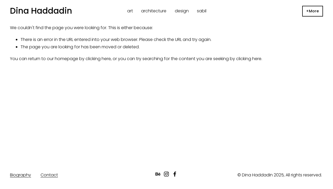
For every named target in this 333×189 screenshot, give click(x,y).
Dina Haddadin (41, 11)
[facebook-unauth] (174, 174)
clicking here (98, 59)
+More (312, 11)
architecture (153, 11)
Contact (49, 175)
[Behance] (158, 174)
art (130, 11)
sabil (201, 11)
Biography (20, 175)
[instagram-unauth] (166, 174)
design (182, 11)
